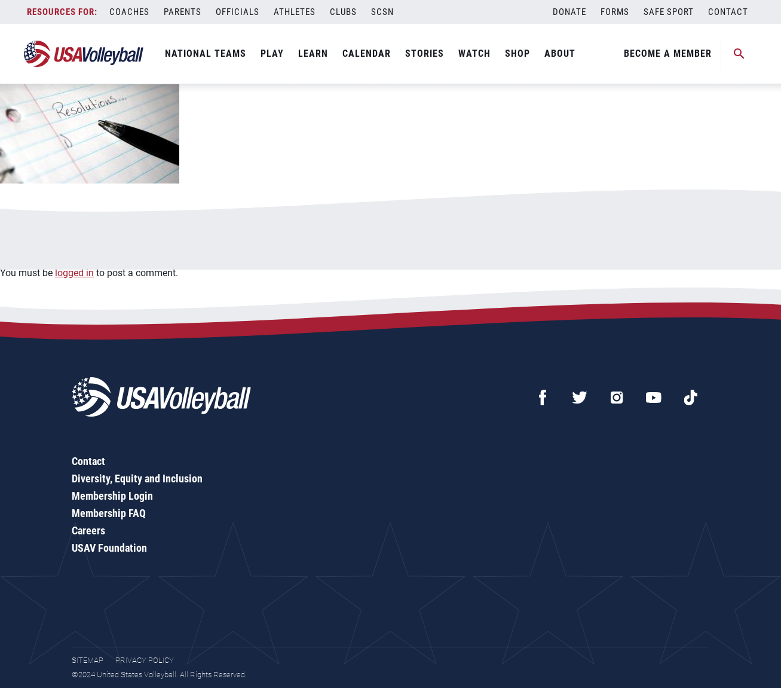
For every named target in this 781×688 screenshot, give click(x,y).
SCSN (382, 12)
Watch (474, 53)
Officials (237, 12)
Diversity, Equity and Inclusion (137, 478)
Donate (569, 12)
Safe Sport (669, 12)
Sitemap (87, 660)
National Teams (205, 53)
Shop (517, 53)
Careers (88, 530)
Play (272, 53)
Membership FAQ (109, 513)
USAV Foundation (109, 548)
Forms (615, 12)
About (559, 53)
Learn (313, 53)
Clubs (343, 12)
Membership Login (112, 496)
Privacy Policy (144, 660)
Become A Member (668, 53)
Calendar (366, 53)
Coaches (129, 12)
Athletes (295, 12)
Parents (182, 12)
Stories (424, 53)
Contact (728, 12)
